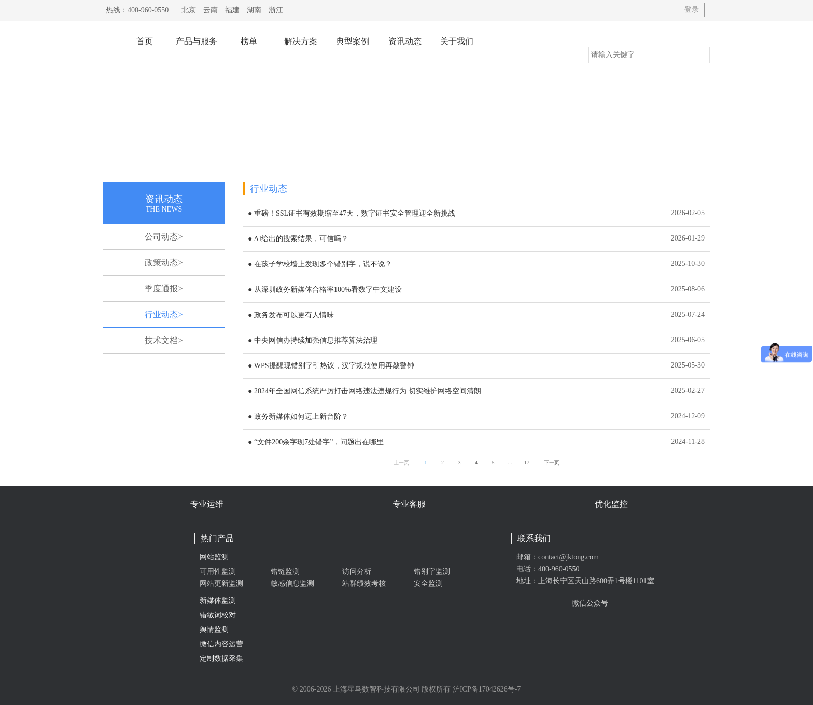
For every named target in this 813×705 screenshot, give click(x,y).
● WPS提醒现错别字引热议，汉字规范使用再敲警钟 (331, 366)
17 (526, 463)
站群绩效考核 (364, 583)
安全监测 (428, 583)
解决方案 (300, 41)
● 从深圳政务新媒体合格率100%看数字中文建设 (325, 289)
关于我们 (456, 41)
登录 (691, 9)
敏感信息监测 (292, 583)
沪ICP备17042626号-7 (487, 689)
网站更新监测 (221, 583)
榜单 (249, 41)
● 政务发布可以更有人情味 (291, 315)
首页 (144, 41)
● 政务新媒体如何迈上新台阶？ (298, 416)
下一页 (551, 463)
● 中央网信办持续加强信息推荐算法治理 (312, 340)
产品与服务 (196, 41)
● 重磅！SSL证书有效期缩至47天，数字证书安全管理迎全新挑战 (351, 213)
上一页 (401, 463)
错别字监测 (432, 571)
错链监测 (285, 571)
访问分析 (356, 571)
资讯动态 (405, 41)
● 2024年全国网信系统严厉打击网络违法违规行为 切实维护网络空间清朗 (364, 391)
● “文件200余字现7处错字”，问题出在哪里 (316, 442)
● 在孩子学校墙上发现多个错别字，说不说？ (320, 264)
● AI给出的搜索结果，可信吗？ (298, 239)
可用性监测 (218, 571)
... (510, 463)
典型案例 (352, 41)
